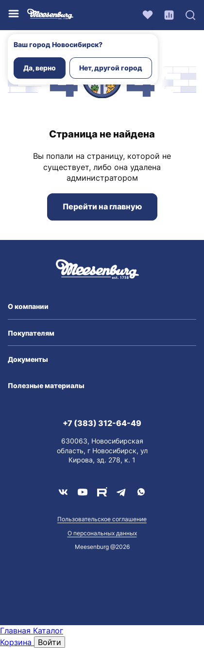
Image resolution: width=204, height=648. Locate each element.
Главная (16, 630)
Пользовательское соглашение (102, 519)
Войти (49, 642)
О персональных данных (102, 533)
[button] (102, 306)
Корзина (17, 642)
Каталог (48, 630)
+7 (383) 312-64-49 (102, 423)
